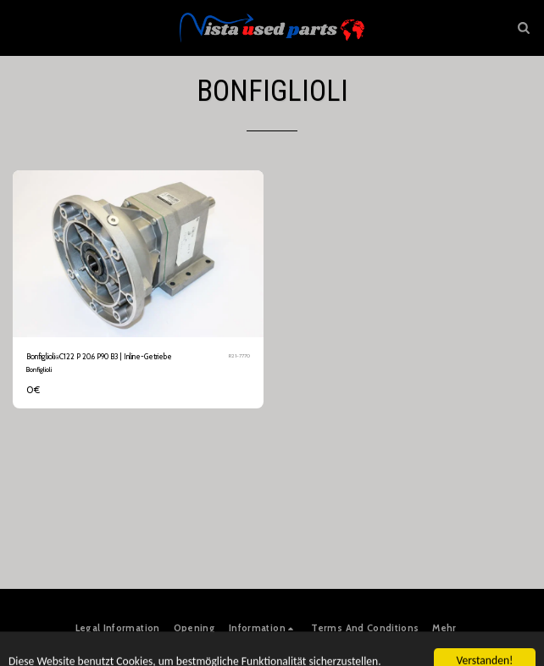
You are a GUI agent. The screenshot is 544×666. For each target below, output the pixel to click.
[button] (18, 27)
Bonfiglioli (39, 369)
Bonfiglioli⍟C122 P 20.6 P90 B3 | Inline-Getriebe (99, 356)
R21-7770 (239, 355)
